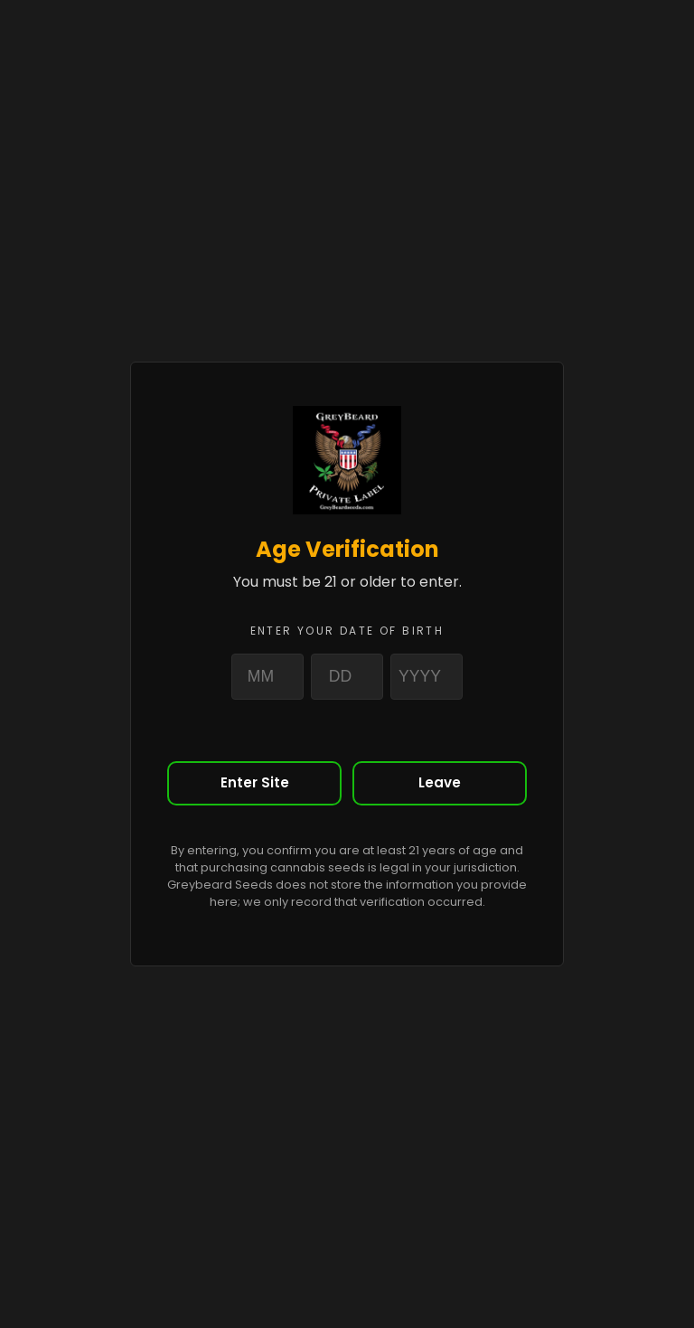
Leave (439, 782)
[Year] (426, 676)
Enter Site (254, 782)
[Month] (267, 676)
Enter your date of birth (347, 630)
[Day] (347, 676)
